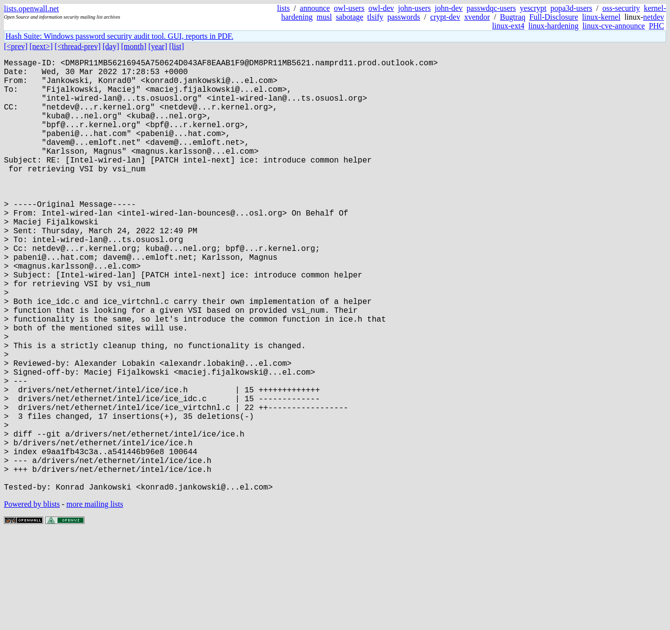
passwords (404, 17)
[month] (134, 46)
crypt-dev (445, 17)
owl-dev (381, 8)
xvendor (477, 17)
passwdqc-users (491, 8)
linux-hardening (554, 26)
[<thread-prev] (77, 46)
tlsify (375, 17)
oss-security (621, 8)
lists (283, 8)
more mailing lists (94, 600)
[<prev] (16, 46)
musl (324, 17)
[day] (111, 46)
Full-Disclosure (553, 17)
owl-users (349, 8)
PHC (656, 26)
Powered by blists (32, 600)
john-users (414, 8)
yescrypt (533, 8)
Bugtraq (513, 17)
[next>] (41, 46)
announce (315, 8)
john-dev (449, 8)
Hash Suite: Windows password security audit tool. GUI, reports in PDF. (119, 36)
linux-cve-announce (614, 26)
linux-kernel (601, 17)
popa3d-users (571, 8)
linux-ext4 (508, 26)
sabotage (349, 17)
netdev (653, 17)
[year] (157, 46)
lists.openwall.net (31, 8)
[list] (176, 46)
